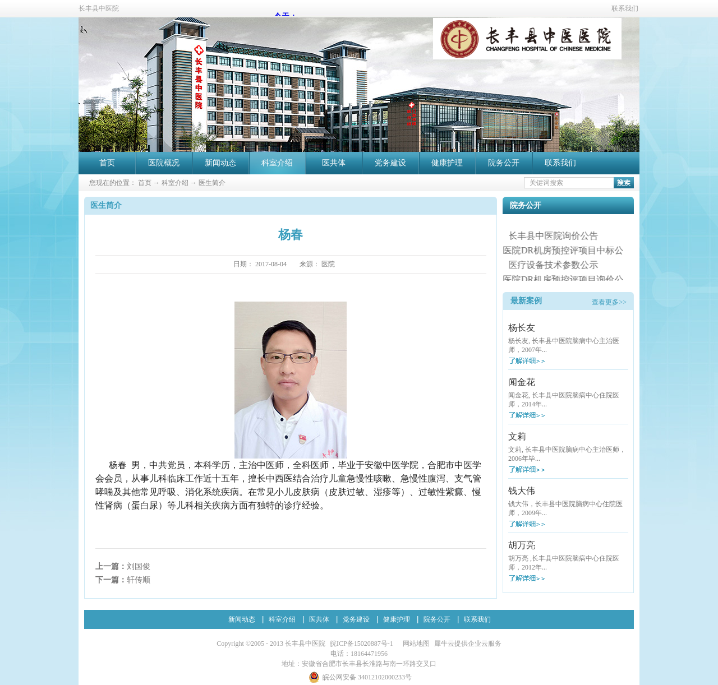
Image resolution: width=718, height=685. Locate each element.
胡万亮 (521, 545)
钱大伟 (521, 491)
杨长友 (521, 327)
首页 (107, 163)
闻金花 (521, 382)
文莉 (517, 436)
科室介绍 (175, 183)
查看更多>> (609, 302)
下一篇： (122, 580)
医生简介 (212, 183)
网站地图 (414, 643)
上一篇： (122, 566)
